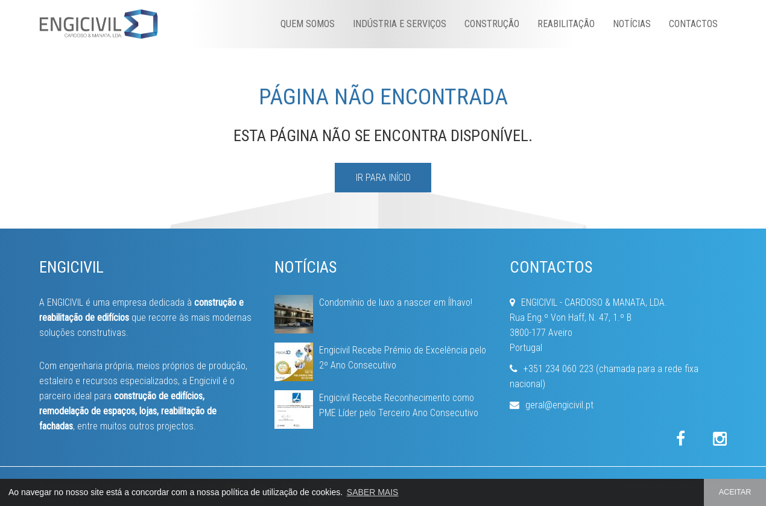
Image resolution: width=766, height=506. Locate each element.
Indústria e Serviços (399, 24)
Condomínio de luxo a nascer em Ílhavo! (395, 302)
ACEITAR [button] (735, 492)
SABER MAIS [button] (373, 492)
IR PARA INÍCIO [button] (383, 177)
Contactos (693, 24)
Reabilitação (566, 24)
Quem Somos (307, 24)
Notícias (632, 24)
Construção (491, 24)
